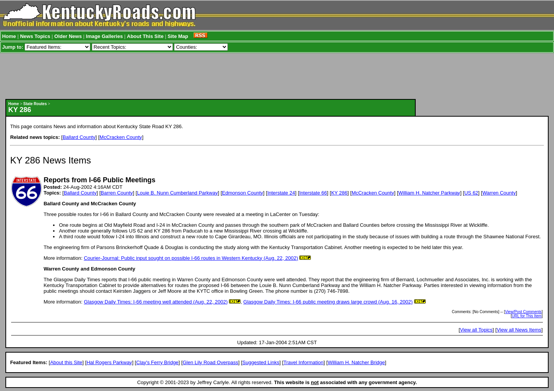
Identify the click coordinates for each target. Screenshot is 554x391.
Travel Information (303, 362)
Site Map (178, 36)
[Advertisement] (210, 76)
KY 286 (339, 193)
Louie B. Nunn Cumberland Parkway (177, 193)
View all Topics (476, 330)
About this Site (66, 362)
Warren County (499, 193)
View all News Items (519, 330)
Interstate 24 (281, 193)
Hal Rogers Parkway (109, 362)
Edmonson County (242, 193)
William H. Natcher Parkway (429, 193)
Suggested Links (260, 362)
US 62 (471, 193)
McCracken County (121, 137)
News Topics (35, 36)
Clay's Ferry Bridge (157, 362)
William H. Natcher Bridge (356, 362)
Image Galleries (104, 36)
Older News (68, 36)
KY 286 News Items (50, 160)
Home (9, 36)
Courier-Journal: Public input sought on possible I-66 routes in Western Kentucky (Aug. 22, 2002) (191, 258)
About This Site (145, 36)
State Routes (35, 104)
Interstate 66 (313, 193)
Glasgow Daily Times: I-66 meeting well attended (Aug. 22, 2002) (155, 302)
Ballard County (79, 137)
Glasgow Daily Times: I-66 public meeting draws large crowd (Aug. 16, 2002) (328, 302)
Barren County (117, 193)
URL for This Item (527, 316)
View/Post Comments (523, 312)
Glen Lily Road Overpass (210, 362)
